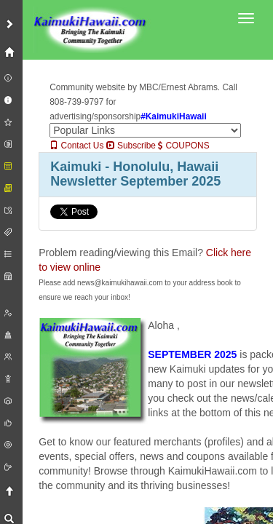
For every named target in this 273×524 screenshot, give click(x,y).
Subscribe (131, 145)
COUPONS (183, 145)
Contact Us (76, 145)
